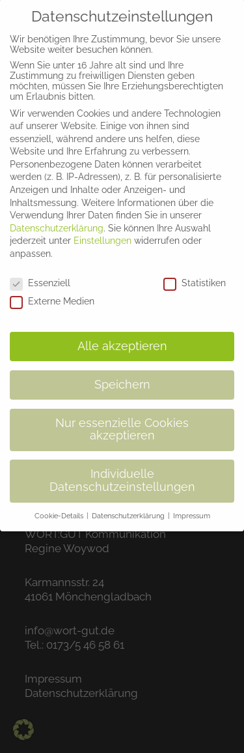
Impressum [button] (191, 506)
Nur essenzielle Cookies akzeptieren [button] (122, 420)
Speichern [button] (122, 374)
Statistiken (194, 273)
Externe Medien (52, 292)
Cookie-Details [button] (59, 506)
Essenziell (40, 273)
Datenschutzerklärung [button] (129, 506)
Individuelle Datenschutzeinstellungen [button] (122, 471)
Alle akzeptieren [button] (122, 336)
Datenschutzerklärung (56, 218)
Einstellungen (102, 231)
